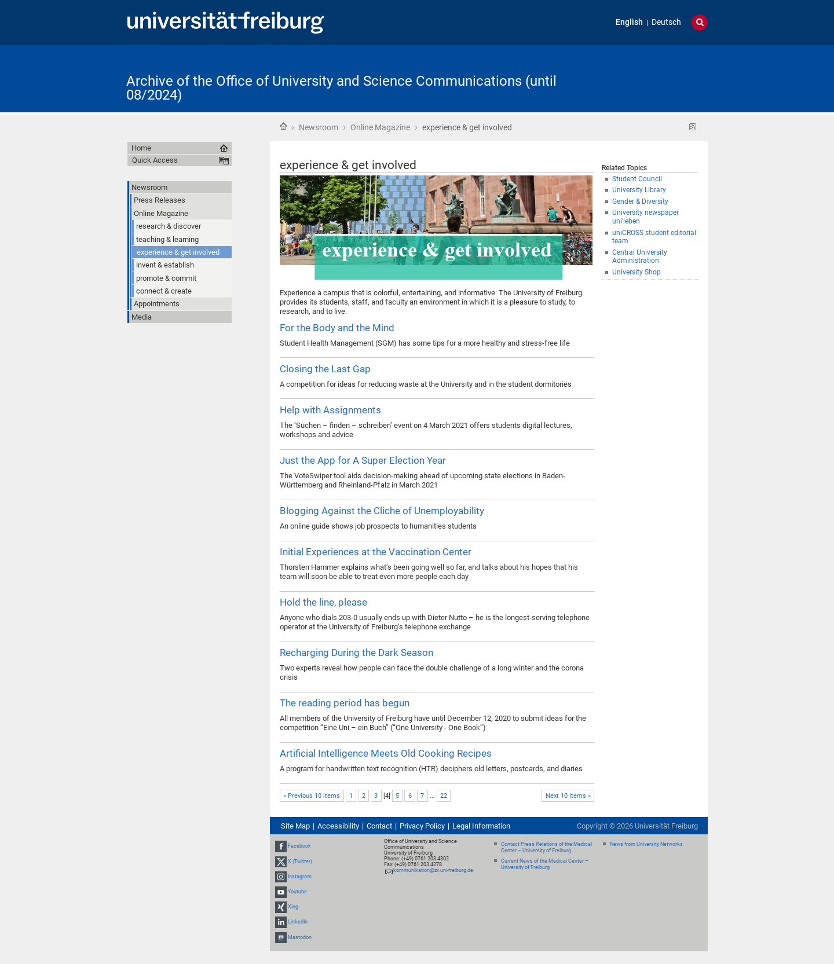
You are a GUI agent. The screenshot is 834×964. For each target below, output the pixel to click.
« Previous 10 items (311, 796)
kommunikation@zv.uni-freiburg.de (433, 870)
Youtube (297, 892)
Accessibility (338, 826)
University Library (639, 190)
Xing (293, 907)
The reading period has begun (344, 703)
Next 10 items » (568, 796)
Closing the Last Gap (325, 369)
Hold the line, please (323, 602)
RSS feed (693, 127)
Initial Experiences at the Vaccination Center (375, 552)
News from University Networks (646, 844)
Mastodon (300, 937)
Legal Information (481, 826)
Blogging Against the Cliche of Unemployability (382, 510)
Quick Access (155, 160)
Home (283, 126)
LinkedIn (298, 922)
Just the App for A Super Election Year (363, 460)
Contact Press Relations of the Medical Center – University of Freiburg (546, 847)
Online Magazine (380, 127)
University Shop (636, 272)
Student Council (637, 179)
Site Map (295, 826)
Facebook (299, 846)
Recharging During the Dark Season (356, 652)
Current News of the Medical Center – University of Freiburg (544, 864)
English (629, 22)
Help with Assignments (330, 410)
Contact (379, 826)
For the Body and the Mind (337, 327)
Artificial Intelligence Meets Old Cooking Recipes (386, 753)
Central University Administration (639, 256)
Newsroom (318, 127)
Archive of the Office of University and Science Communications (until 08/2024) (341, 88)
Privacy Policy (422, 826)
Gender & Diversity (640, 201)
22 (443, 796)
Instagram (300, 876)
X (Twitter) (300, 861)
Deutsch (666, 22)
